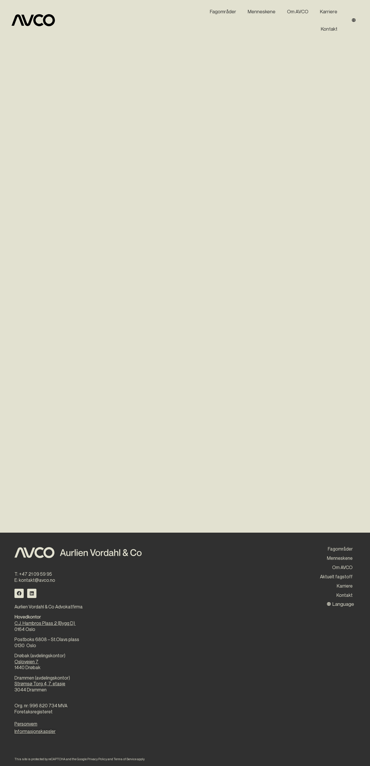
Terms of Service (125, 759)
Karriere (328, 11)
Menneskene (261, 11)
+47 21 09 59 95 (35, 574)
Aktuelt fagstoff (336, 576)
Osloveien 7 (26, 662)
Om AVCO (297, 11)
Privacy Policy (97, 759)
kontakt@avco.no (37, 580)
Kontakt (329, 29)
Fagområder (223, 11)
